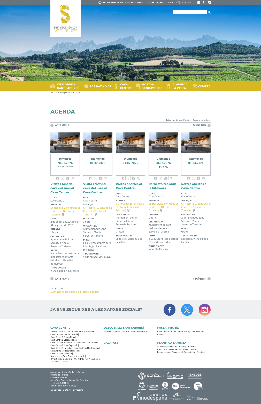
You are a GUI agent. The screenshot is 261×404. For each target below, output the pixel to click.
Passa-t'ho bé (168, 328)
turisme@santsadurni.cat (62, 385)
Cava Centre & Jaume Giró (86, 342)
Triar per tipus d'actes (178, 120)
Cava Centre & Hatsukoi (61, 348)
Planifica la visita (171, 343)
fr (157, 2)
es (153, 2)
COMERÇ (204, 86)
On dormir (191, 346)
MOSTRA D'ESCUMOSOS (152, 86)
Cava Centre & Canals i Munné (64, 334)
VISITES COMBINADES (60, 331)
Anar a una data (202, 120)
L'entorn (125, 331)
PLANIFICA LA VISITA (180, 86)
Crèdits (67, 390)
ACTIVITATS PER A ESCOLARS (87, 359)
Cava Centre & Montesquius (86, 348)
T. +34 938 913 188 (58, 383)
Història (107, 331)
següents (202, 125)
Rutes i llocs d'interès (166, 331)
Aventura (161, 334)
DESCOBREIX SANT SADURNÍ (68, 86)
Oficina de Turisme (176, 346)
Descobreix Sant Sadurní (124, 328)
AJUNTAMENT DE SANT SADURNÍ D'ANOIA (120, 2)
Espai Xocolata (197, 331)
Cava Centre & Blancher (83, 331)
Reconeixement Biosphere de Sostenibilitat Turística (181, 352)
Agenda (66, 92)
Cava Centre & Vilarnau (61, 353)
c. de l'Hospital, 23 (58, 377)
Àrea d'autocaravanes (167, 349)
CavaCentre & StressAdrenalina (64, 350)
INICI (52, 92)
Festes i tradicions (139, 331)
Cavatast (111, 343)
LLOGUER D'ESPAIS (59, 361)
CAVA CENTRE (126, 86)
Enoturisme (183, 331)
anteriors (59, 125)
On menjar (184, 349)
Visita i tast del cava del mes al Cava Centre (62, 188)
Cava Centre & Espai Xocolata (64, 340)
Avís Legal (55, 390)
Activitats (161, 346)
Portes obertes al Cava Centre (129, 186)
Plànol (194, 349)
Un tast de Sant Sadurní (61, 359)
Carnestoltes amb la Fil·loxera (162, 186)
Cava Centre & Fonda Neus (62, 337)
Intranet (78, 390)
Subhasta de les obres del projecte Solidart (74, 292)
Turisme (58, 92)
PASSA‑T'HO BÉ (100, 86)
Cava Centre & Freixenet (61, 342)
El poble (116, 331)
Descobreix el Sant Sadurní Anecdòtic (67, 356)
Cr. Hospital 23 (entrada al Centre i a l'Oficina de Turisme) (65, 211)
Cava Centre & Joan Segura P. (64, 345)
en (161, 2)
